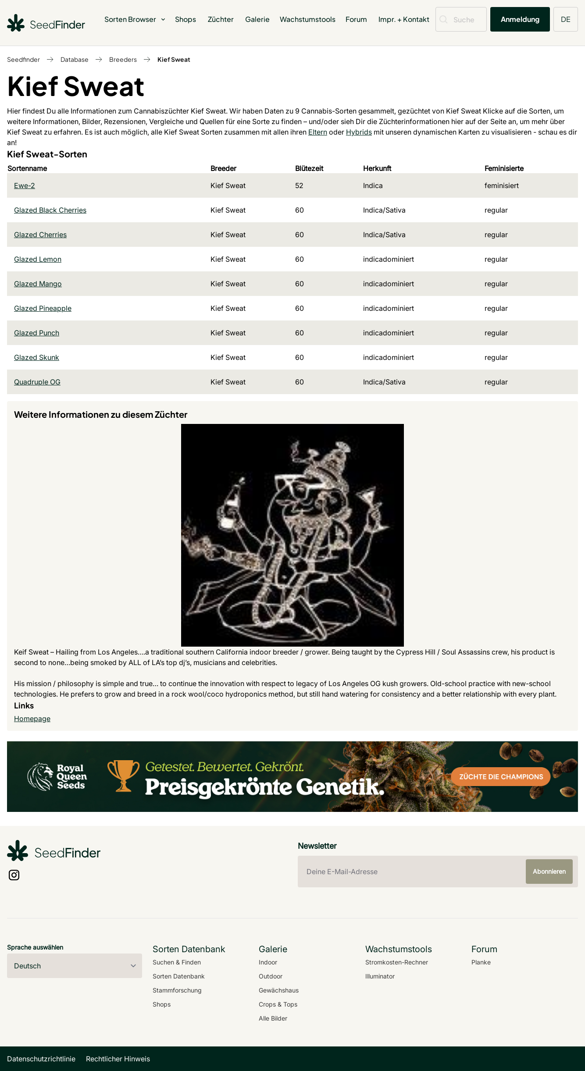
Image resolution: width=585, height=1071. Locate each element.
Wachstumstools (307, 19)
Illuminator (380, 976)
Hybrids (359, 132)
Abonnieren (549, 871)
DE (566, 19)
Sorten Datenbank (179, 976)
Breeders (123, 59)
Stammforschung (177, 990)
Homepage (32, 718)
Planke (481, 962)
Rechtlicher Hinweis (118, 1058)
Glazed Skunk (36, 357)
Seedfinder (23, 59)
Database (75, 59)
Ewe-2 (24, 185)
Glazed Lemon (37, 259)
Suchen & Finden (177, 962)
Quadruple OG (37, 381)
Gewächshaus (279, 990)
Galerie (257, 19)
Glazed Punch (36, 332)
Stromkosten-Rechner (396, 962)
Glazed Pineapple (42, 308)
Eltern (317, 132)
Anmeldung (520, 19)
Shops (185, 19)
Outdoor (270, 976)
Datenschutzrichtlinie (41, 1058)
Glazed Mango (38, 283)
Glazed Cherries (40, 234)
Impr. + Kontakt (403, 19)
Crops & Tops (278, 1004)
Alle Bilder (273, 1018)
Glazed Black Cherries (50, 210)
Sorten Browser (135, 19)
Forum (356, 19)
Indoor (268, 962)
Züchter (221, 19)
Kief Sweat (173, 59)
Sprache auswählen (35, 947)
